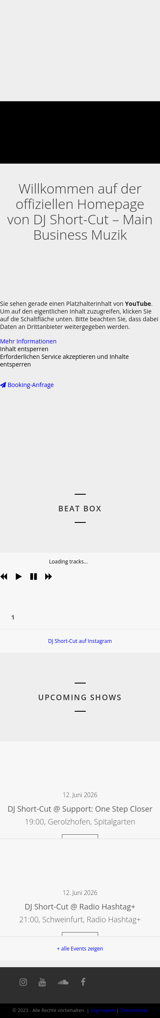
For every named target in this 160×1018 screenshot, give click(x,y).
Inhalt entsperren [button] (24, 349)
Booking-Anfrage (27, 385)
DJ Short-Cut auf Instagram (80, 641)
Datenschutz (134, 1010)
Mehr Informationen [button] (28, 341)
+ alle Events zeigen (80, 948)
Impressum (102, 1010)
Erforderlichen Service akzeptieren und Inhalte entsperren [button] (64, 360)
